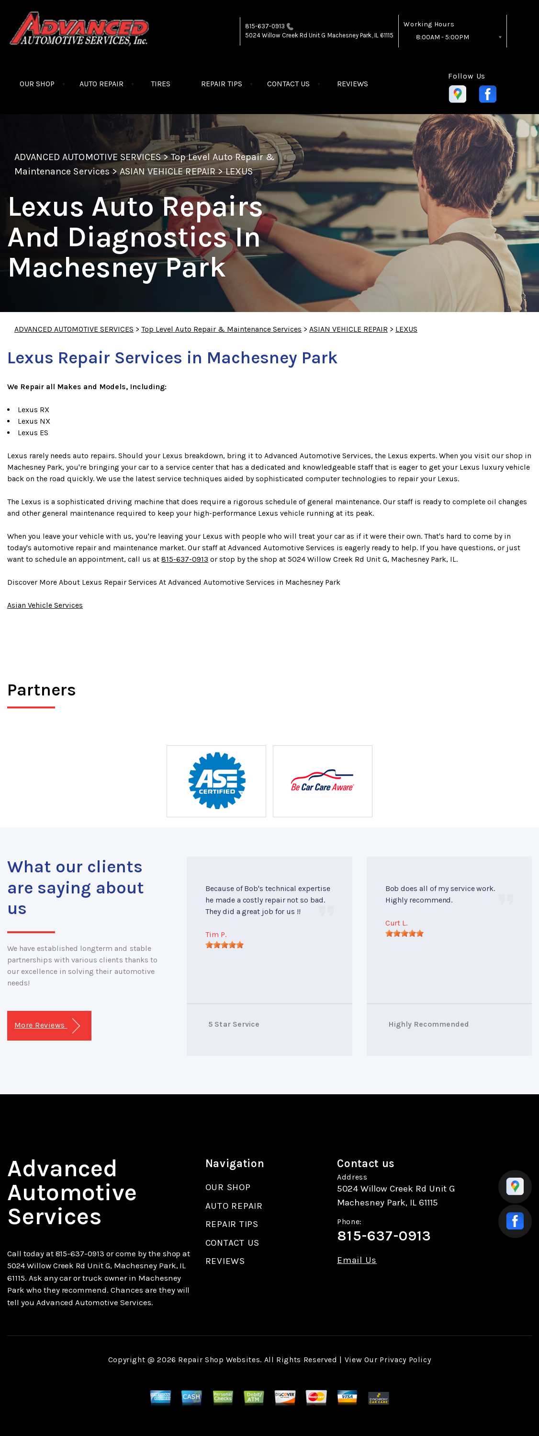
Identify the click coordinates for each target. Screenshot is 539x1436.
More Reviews (47, 1026)
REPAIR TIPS (221, 83)
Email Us (357, 1260)
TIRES (160, 83)
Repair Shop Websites (219, 1359)
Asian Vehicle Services (45, 605)
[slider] (224, 945)
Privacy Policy (405, 1359)
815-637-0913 (265, 26)
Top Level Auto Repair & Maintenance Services (221, 329)
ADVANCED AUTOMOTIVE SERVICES (87, 156)
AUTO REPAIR (101, 83)
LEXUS (239, 171)
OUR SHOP (37, 83)
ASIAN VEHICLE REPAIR (167, 171)
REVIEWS (352, 83)
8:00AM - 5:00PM (442, 37)
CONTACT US (288, 83)
